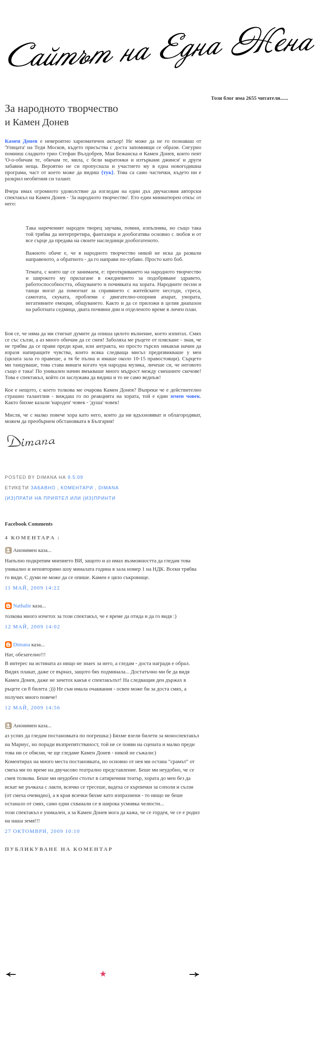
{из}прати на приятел (38, 498)
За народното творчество (61, 108)
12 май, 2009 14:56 (33, 708)
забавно (44, 487)
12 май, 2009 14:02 (33, 627)
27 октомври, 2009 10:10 (42, 831)
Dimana (108, 487)
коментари (78, 487)
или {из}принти (93, 498)
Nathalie (23, 606)
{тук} (107, 172)
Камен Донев (21, 141)
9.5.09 (75, 477)
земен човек (185, 396)
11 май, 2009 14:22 (32, 588)
